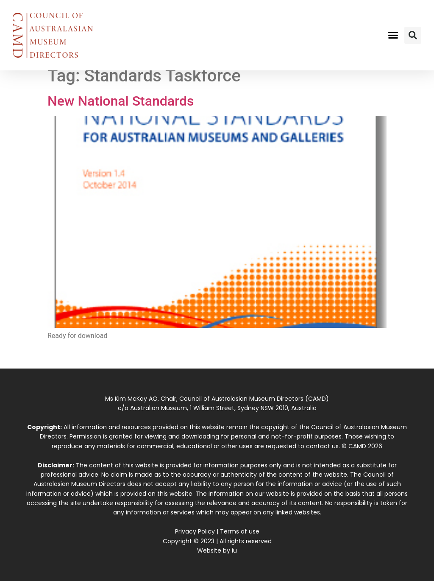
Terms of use (239, 531)
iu (234, 550)
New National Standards (120, 101)
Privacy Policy (195, 531)
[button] (393, 35)
